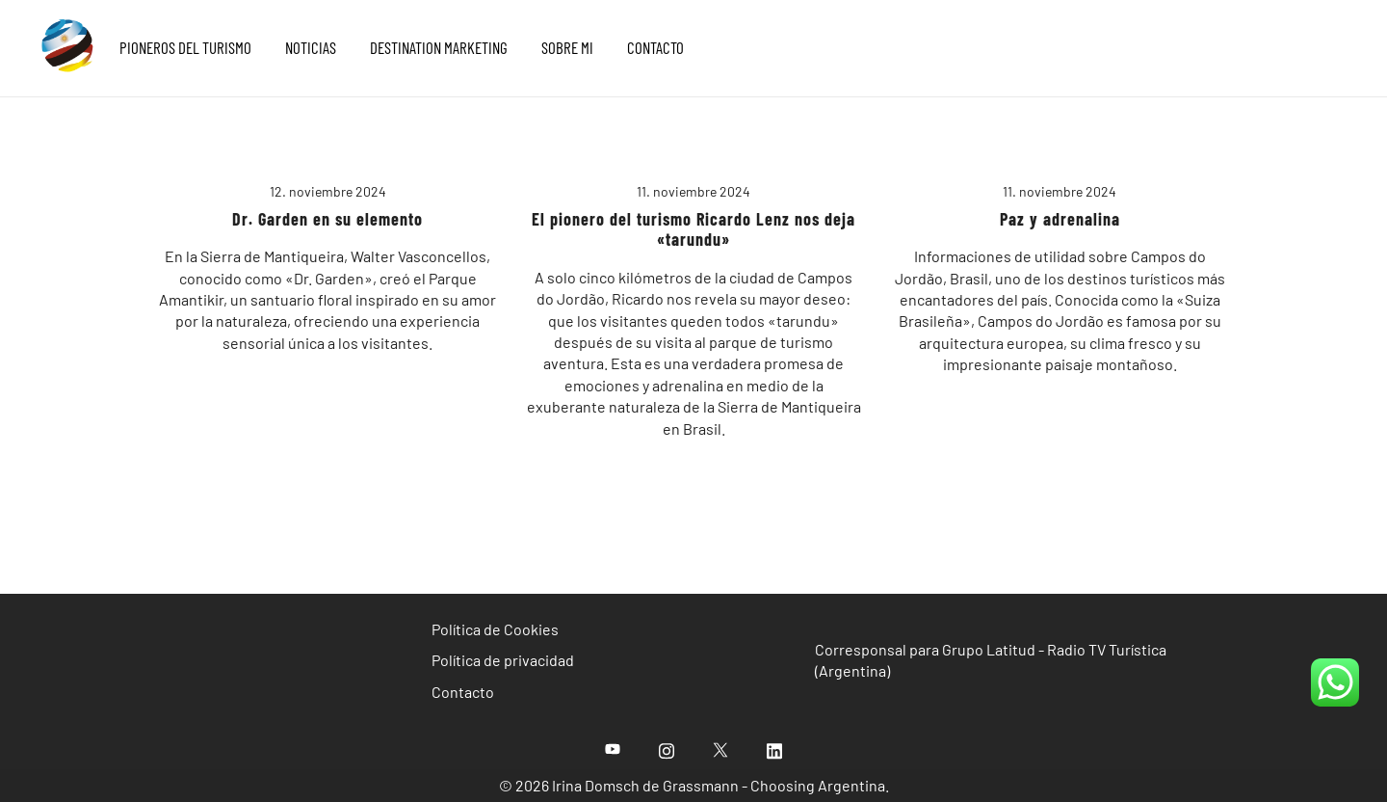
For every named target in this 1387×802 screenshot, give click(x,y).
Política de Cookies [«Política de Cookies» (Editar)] (495, 629)
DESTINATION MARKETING (439, 47)
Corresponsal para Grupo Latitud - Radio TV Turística (990, 649)
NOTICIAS (310, 47)
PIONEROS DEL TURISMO (185, 47)
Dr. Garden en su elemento (327, 218)
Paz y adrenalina (1060, 218)
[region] (693, 745)
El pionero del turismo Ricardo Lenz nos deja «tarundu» (693, 229)
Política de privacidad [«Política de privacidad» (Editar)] (503, 660)
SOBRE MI (567, 47)
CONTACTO (655, 47)
